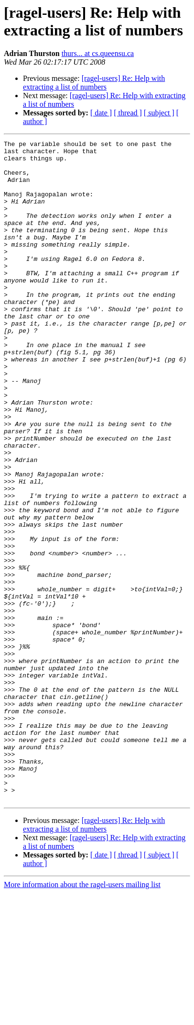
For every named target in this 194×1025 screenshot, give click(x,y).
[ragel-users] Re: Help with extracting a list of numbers (94, 82)
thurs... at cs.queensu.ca (98, 53)
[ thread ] (128, 113)
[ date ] (101, 113)
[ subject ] (159, 113)
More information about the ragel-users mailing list (82, 1017)
